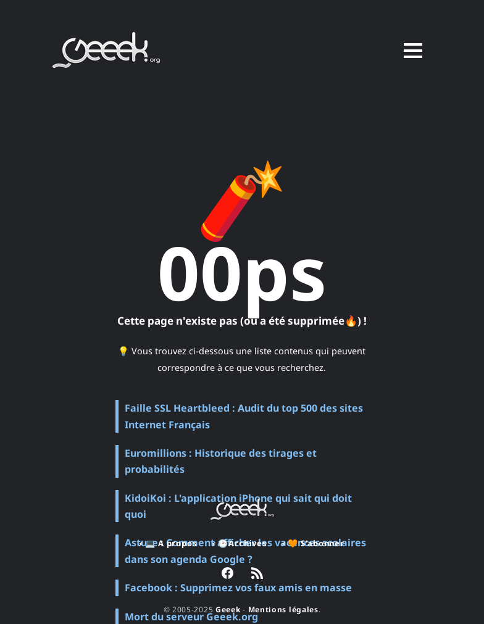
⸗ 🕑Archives (239, 543)
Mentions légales (283, 609)
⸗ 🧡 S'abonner (313, 543)
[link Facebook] (227, 574)
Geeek (228, 609)
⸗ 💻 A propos (169, 543)
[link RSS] (257, 574)
